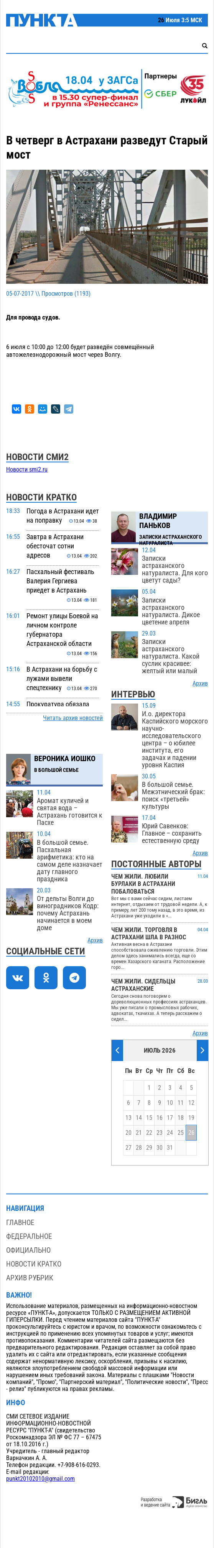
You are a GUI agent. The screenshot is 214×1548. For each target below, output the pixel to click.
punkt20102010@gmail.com (40, 1478)
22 (149, 1132)
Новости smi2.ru (27, 469)
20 (128, 1132)
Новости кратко (33, 1264)
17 (170, 1117)
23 (159, 1132)
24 (170, 1132)
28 (139, 1147)
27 (128, 1147)
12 (191, 1102)
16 (159, 1117)
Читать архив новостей (73, 718)
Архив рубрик (29, 1277)
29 (149, 1147)
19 (191, 1117)
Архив (95, 940)
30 (159, 1147)
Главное (20, 1222)
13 (128, 1117)
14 (139, 1117)
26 (191, 1132)
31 (170, 1147)
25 (181, 1132)
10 (170, 1102)
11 (181, 1102)
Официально (28, 1250)
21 (139, 1132)
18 (181, 1117)
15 (149, 1117)
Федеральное (29, 1236)
